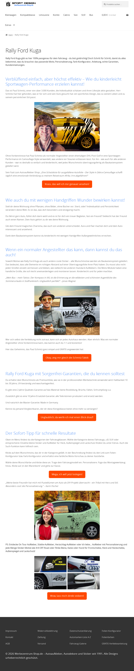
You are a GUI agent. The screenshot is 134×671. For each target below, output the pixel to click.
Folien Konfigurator (111, 630)
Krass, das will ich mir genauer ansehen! (67, 184)
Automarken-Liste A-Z (80, 637)
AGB (7, 643)
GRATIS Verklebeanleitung (114, 643)
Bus (91, 15)
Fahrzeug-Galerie (78, 643)
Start (11, 35)
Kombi (56, 15)
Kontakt (9, 637)
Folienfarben (108, 637)
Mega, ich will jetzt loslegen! (67, 474)
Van (76, 15)
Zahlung (42, 637)
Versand (42, 643)
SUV (83, 15)
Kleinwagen (10, 15)
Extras (8, 25)
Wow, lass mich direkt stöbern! (67, 595)
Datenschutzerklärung (81, 630)
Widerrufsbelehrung (48, 630)
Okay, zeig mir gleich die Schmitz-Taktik (67, 357)
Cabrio (66, 15)
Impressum (11, 630)
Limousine (44, 15)
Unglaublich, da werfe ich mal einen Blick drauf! (67, 417)
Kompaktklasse (27, 15)
